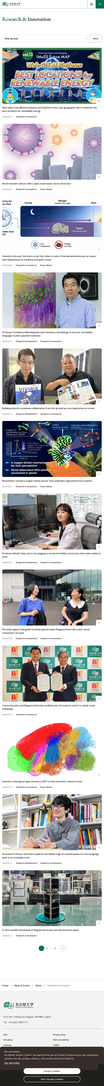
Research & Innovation (26, 117)
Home (5, 985)
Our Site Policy (12, 1062)
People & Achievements (26, 341)
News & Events (22, 985)
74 (55, 948)
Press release (46, 189)
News (39, 985)
